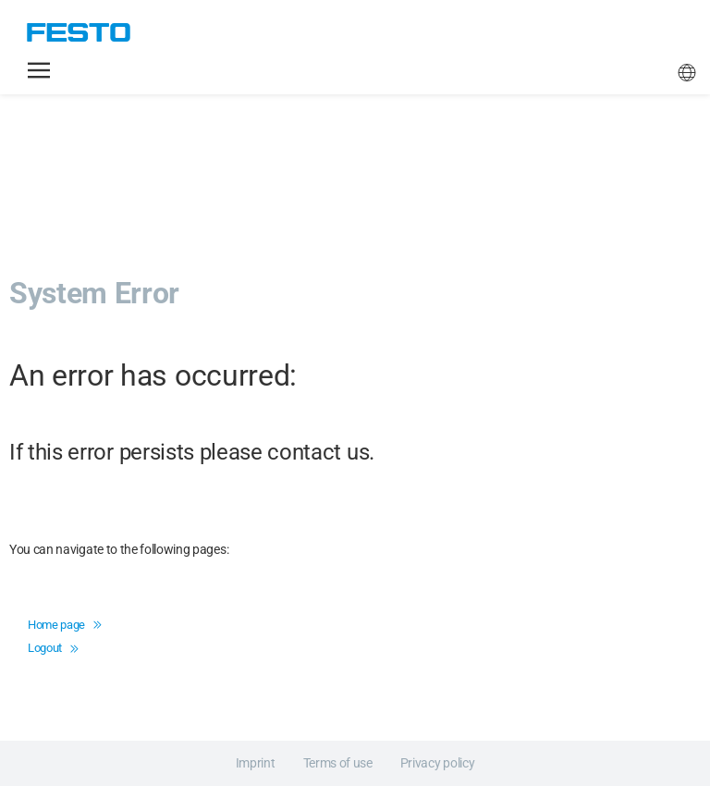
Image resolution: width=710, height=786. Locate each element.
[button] (38, 70)
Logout (53, 648)
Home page (65, 625)
